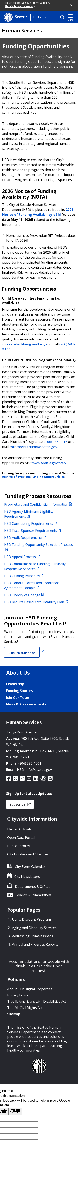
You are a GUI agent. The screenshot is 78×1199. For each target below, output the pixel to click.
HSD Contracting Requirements (30, 523)
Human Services (22, 30)
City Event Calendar (30, 866)
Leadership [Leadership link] (15, 684)
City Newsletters (27, 876)
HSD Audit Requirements (25, 537)
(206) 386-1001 (29, 763)
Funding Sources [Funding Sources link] (19, 690)
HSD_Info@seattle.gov (34, 769)
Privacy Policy (17, 995)
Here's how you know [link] (20, 6)
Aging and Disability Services (34, 927)
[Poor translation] (15, 1111)
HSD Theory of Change (24, 594)
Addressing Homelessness (32, 936)
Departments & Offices (32, 886)
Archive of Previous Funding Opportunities (33, 477)
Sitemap (13, 1014)
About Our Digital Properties (29, 989)
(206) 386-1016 (55, 441)
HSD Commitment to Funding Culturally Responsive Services (35, 566)
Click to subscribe (22, 653)
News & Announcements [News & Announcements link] (26, 704)
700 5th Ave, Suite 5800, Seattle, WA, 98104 (38, 741)
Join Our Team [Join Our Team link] (17, 697)
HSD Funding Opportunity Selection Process (38, 546)
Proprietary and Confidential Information (38, 504)
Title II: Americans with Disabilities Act (36, 1001)
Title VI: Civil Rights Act (24, 1007)
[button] (71, 5)
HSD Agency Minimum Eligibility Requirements (28, 513)
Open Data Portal (21, 837)
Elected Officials (19, 829)
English (38, 17)
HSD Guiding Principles (23, 575)
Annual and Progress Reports (35, 944)
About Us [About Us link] (18, 672)
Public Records (18, 846)
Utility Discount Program (31, 919)
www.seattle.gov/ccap (49, 463)
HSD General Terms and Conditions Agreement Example (31, 585)
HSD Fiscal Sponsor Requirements (32, 530)
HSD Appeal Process (22, 556)
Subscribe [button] (20, 804)
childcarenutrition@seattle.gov (33, 446)
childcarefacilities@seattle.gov (25, 344)
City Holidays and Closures (27, 854)
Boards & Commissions (34, 895)
